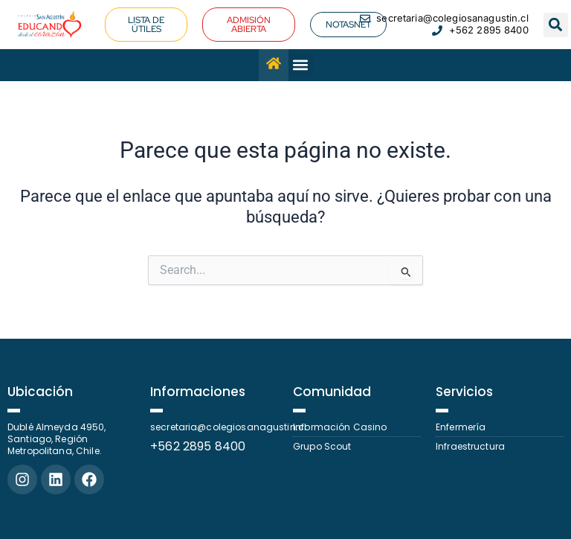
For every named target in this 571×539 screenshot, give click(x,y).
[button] (555, 25)
